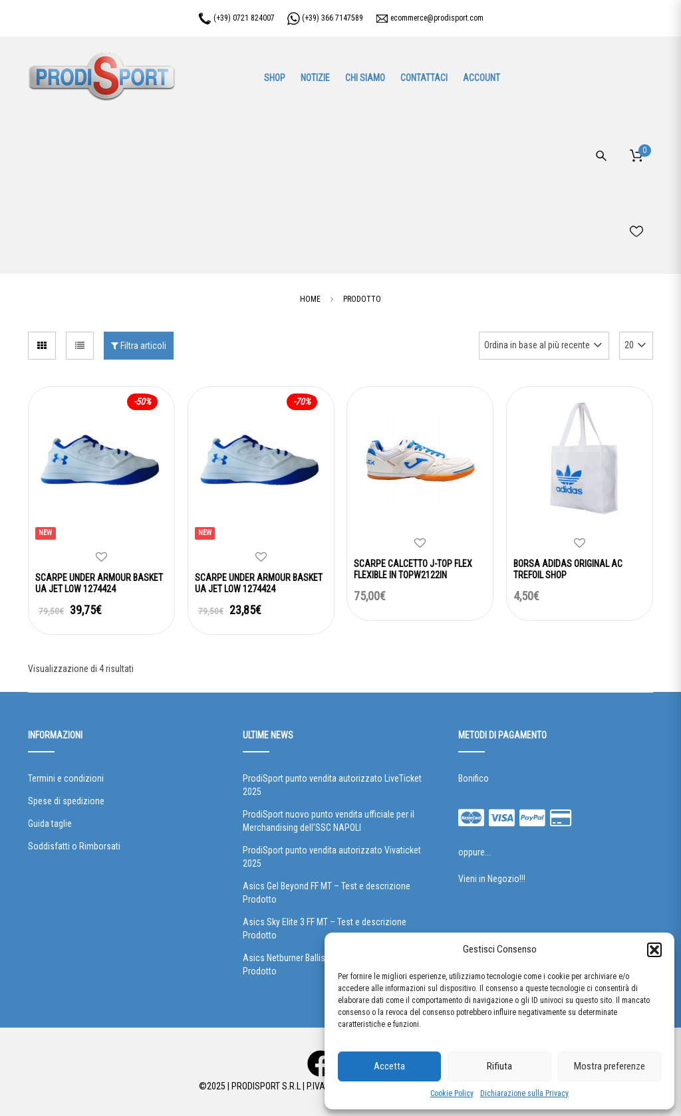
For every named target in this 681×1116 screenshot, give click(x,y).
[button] (654, 949)
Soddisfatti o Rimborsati (74, 846)
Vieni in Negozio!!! (491, 878)
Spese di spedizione (66, 801)
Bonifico (473, 778)
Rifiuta (499, 1066)
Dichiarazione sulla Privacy (524, 1093)
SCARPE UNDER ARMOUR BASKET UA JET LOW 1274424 (99, 583)
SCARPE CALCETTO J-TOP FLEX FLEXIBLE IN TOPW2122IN (413, 569)
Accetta (389, 1066)
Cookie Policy (452, 1093)
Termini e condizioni (66, 778)
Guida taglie (50, 823)
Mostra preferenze (609, 1066)
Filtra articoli (138, 345)
